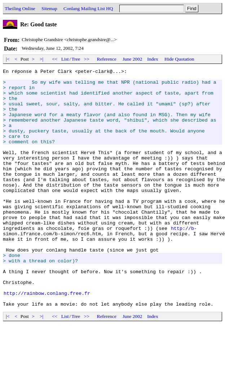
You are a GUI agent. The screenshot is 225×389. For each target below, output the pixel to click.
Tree (75, 59)
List (65, 59)
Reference (106, 59)
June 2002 (132, 59)
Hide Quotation (179, 59)
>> (87, 59)
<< (55, 59)
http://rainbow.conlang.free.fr (47, 338)
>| (42, 59)
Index (152, 59)
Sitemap (49, 8)
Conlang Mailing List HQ (88, 8)
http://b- (184, 260)
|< (8, 59)
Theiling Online (20, 8)
